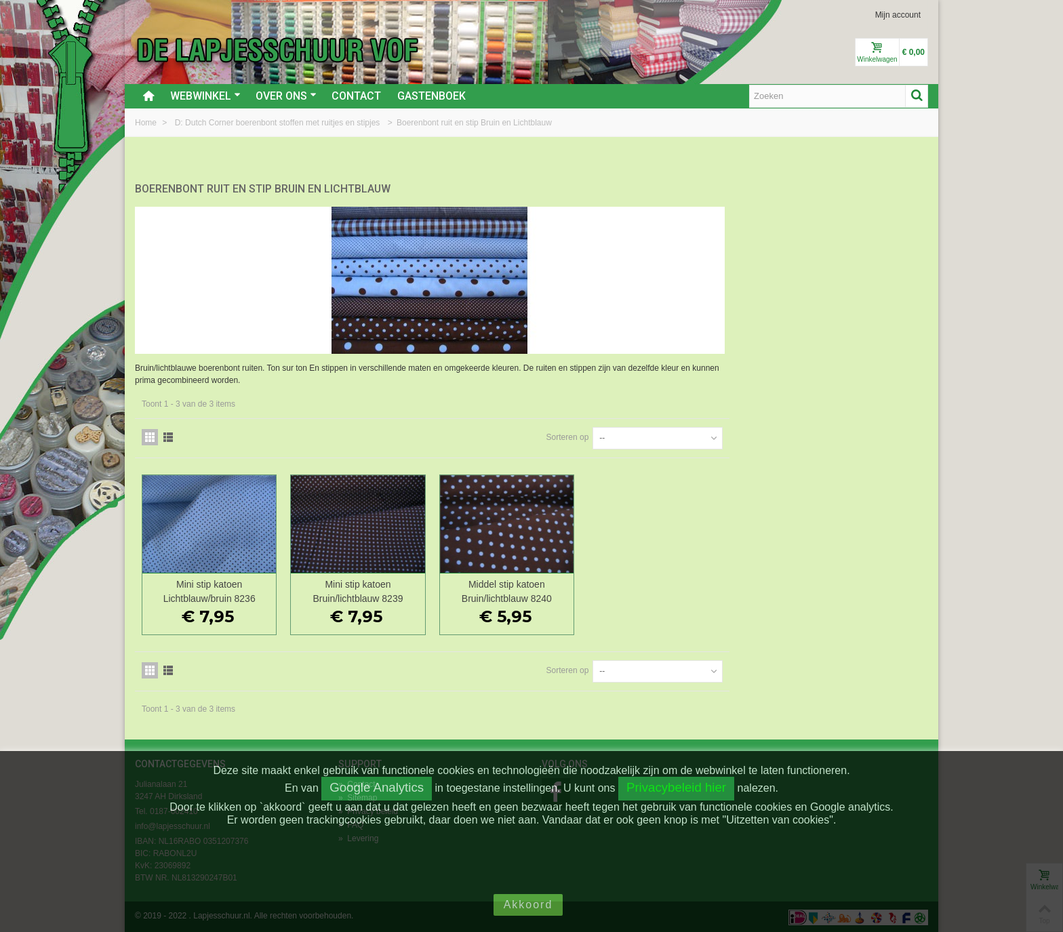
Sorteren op (765, 436)
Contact (356, 95)
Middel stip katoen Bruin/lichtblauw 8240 (707, 590)
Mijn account (898, 15)
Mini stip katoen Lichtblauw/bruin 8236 (412, 590)
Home (147, 122)
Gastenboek (431, 95)
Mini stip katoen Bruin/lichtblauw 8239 (560, 590)
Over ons (286, 95)
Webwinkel (205, 95)
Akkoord (528, 904)
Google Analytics (376, 787)
